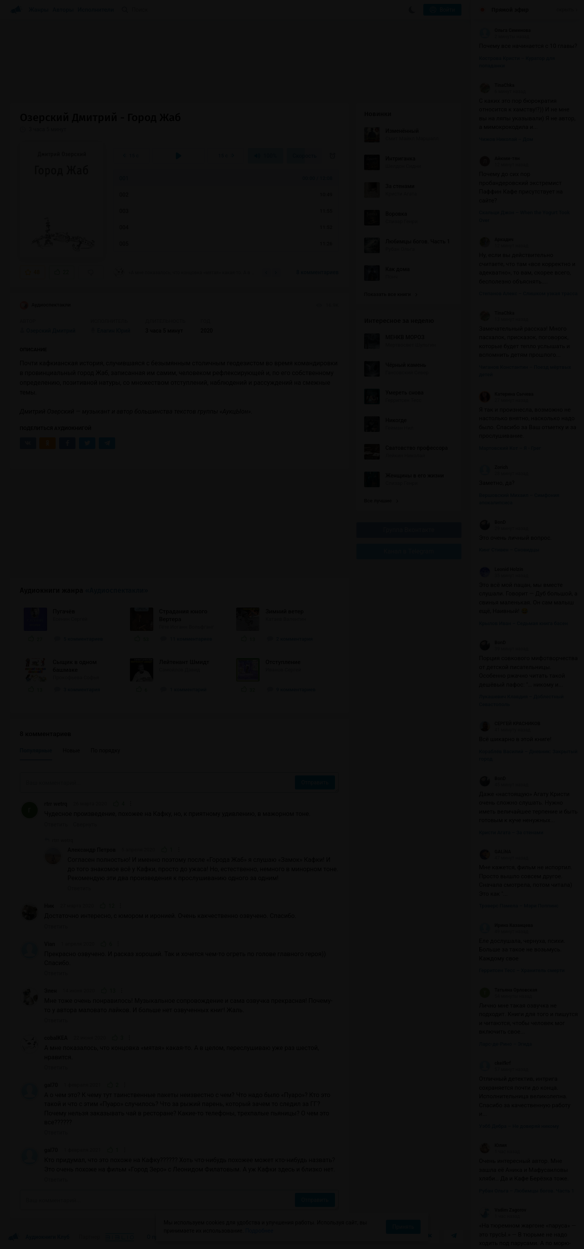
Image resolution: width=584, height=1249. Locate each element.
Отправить (314, 782)
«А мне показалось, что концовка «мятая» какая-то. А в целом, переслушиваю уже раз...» (185, 272)
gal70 (51, 1085)
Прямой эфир (510, 9)
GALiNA (495, 852)
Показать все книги (390, 294)
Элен (50, 990)
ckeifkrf (495, 1063)
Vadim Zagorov (502, 1210)
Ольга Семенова (505, 30)
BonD (492, 522)
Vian (49, 944)
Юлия (493, 1145)
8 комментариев (317, 272)
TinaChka (496, 85)
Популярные (36, 750)
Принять (403, 1227)
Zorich (493, 467)
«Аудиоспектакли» (116, 590)
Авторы (63, 9)
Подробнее (259, 1231)
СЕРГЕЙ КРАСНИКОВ (509, 724)
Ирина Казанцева (506, 925)
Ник (49, 905)
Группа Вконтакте (408, 530)
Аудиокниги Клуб (39, 1237)
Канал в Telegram (409, 551)
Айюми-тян (499, 158)
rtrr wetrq (55, 803)
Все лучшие (381, 501)
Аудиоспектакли (45, 305)
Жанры (39, 9)
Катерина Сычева (506, 394)
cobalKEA (56, 1037)
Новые (71, 750)
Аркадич (496, 239)
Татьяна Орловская (508, 990)
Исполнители (96, 9)
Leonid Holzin (501, 569)
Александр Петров (92, 849)
